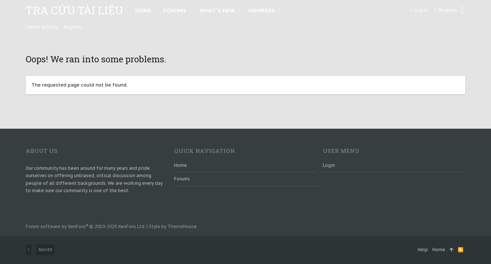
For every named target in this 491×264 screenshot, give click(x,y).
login (329, 165)
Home (180, 165)
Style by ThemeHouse (173, 226)
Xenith (45, 249)
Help (423, 249)
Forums (182, 179)
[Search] (462, 10)
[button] (191, 10)
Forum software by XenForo (85, 226)
